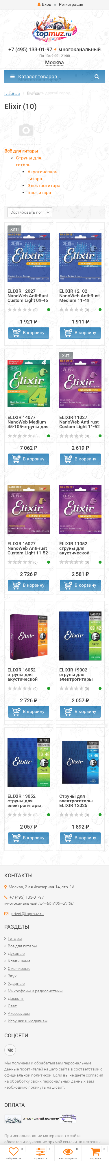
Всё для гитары (21, 151)
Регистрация (71, 4)
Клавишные (19, 961)
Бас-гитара (39, 192)
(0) (23, 310)
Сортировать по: (26, 212)
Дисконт (16, 998)
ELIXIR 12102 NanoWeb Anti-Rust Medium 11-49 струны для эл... (79, 298)
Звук (12, 976)
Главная (12, 93)
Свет (12, 1006)
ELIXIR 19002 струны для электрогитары (76, 674)
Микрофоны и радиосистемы (35, 991)
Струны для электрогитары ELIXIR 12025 (76, 800)
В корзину (34, 332)
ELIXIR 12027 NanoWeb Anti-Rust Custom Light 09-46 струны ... (28, 298)
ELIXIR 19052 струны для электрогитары (24, 800)
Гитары (15, 938)
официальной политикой (27, 1075)
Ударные (16, 983)
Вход (44, 4)
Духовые (16, 953)
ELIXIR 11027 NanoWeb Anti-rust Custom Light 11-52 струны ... (79, 424)
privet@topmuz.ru (27, 913)
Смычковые (19, 968)
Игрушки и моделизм (27, 1021)
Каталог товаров (33, 76)
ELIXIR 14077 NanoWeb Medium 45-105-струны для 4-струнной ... (28, 424)
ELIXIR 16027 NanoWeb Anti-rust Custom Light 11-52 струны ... (28, 550)
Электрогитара (43, 185)
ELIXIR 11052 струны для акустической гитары (74, 550)
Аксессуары (19, 1013)
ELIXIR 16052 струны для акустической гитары (23, 676)
